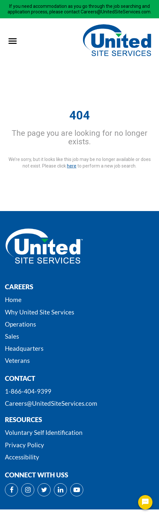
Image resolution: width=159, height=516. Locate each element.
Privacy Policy (24, 445)
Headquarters (24, 348)
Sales (12, 336)
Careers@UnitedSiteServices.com (51, 403)
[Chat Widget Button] (145, 502)
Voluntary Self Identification (44, 432)
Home (13, 299)
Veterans (17, 360)
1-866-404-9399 (28, 391)
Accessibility (22, 457)
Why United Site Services (39, 312)
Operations (20, 324)
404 (79, 115)
